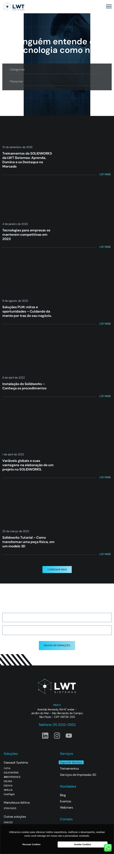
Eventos (65, 801)
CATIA (7, 768)
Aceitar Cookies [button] (82, 844)
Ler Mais (105, 174)
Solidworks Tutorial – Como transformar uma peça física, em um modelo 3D (28, 541)
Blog (63, 795)
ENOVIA (8, 785)
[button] (57, 569)
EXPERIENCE (12, 777)
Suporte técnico (71, 762)
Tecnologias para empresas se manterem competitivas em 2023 (26, 234)
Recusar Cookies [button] (31, 844)
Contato (66, 819)
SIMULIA (8, 790)
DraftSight (9, 794)
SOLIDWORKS (11, 772)
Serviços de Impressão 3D (78, 775)
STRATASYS (10, 808)
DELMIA (8, 781)
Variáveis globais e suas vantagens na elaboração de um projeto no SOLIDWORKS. (27, 465)
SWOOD (8, 822)
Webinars (66, 807)
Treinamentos (69, 768)
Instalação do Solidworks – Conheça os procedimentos (24, 386)
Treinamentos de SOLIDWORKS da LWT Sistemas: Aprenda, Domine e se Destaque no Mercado (27, 160)
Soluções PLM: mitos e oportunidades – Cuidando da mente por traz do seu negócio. (27, 311)
